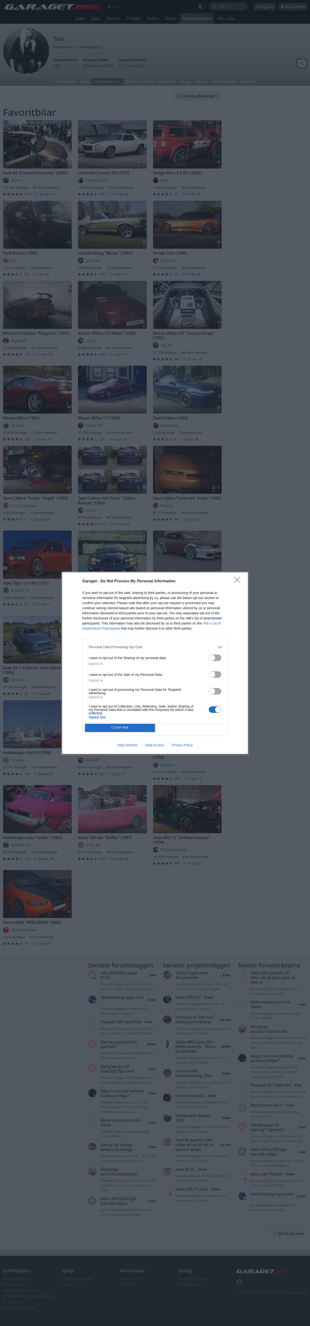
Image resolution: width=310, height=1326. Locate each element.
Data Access (154, 745)
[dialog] (155, 663)
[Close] (238, 581)
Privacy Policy (182, 745)
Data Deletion (127, 745)
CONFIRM (120, 728)
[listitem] (155, 647)
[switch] (215, 658)
